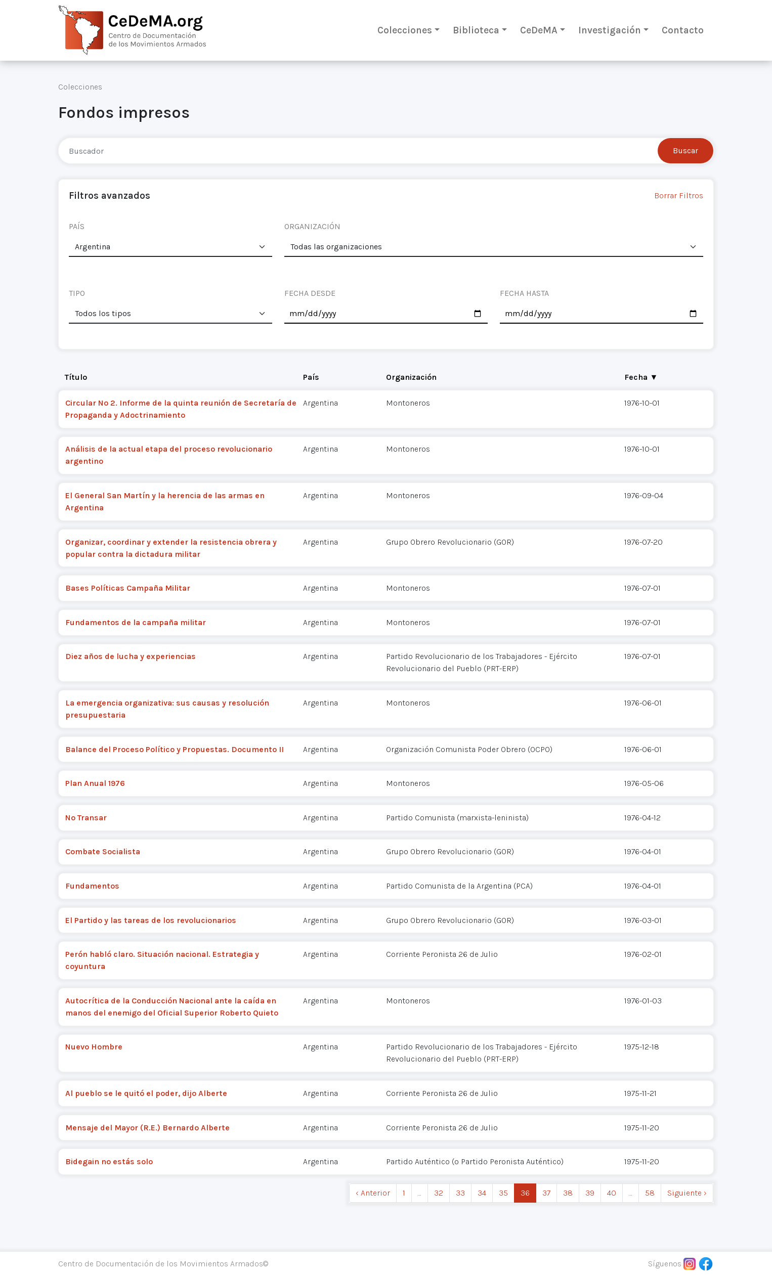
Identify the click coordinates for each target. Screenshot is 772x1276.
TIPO (77, 293)
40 (611, 1193)
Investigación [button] (609, 30)
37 (546, 1193)
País (311, 377)
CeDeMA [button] (538, 30)
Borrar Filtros (678, 195)
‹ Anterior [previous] (373, 1193)
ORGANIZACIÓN (312, 226)
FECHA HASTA (524, 293)
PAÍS (76, 226)
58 (650, 1193)
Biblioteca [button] (476, 30)
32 (438, 1193)
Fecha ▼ (641, 377)
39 (589, 1193)
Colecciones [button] (404, 30)
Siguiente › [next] (687, 1193)
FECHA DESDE (309, 293)
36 (525, 1193)
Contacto (683, 30)
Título (76, 377)
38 (568, 1193)
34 (482, 1193)
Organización (411, 377)
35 (503, 1193)
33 (460, 1193)
